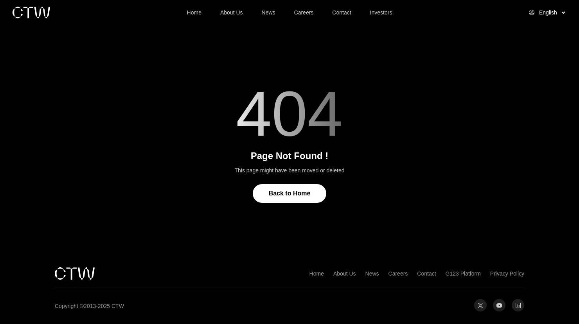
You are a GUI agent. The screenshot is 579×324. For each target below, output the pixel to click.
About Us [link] (231, 12)
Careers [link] (304, 12)
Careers (398, 273)
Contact (426, 273)
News (372, 273)
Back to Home (290, 193)
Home (316, 273)
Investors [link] (381, 12)
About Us (344, 273)
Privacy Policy (507, 273)
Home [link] (194, 12)
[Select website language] (542, 12)
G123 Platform (463, 273)
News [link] (268, 12)
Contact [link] (341, 12)
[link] (59, 12)
